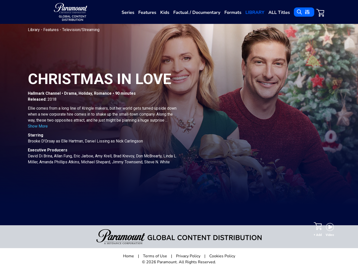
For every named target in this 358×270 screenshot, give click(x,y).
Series (128, 12)
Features (147, 12)
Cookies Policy (222, 256)
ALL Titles (279, 12)
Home (128, 256)
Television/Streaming (80, 29)
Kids (164, 12)
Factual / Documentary (196, 12)
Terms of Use (155, 256)
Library (254, 12)
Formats (232, 12)
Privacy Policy (188, 256)
